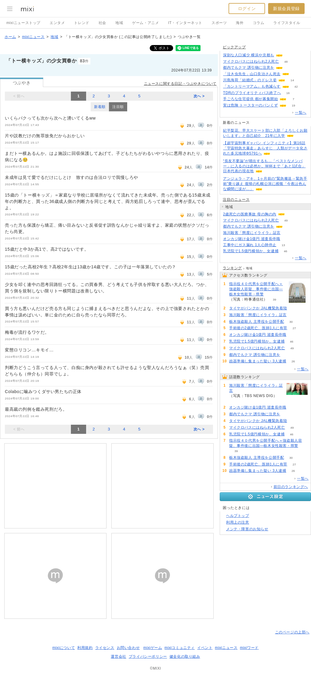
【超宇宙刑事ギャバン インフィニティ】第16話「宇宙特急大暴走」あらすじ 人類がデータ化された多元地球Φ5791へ (265, 148)
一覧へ (300, 112)
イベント (204, 648)
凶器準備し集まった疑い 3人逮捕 (257, 361)
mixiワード (249, 648)
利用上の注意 (237, 522)
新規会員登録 (286, 8)
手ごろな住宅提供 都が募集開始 (250, 99)
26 (293, 361)
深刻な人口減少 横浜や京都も (248, 55)
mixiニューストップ (23, 23)
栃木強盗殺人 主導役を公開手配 (256, 321)
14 (292, 80)
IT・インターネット (185, 23)
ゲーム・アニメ (145, 23)
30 (291, 321)
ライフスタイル (286, 23)
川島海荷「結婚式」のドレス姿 (250, 80)
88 (289, 55)
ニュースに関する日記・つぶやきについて (180, 84)
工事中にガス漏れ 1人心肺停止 (249, 245)
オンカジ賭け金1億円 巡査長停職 (251, 239)
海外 (239, 23)
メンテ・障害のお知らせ (247, 529)
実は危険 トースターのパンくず (250, 105)
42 (296, 86)
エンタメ (57, 23)
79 (287, 233)
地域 (119, 23)
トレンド (81, 23)
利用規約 (85, 648)
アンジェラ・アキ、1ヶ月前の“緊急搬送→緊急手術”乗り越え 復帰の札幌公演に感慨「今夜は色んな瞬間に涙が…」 (265, 183)
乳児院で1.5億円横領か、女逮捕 (250, 251)
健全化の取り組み (184, 656)
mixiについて (63, 648)
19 (293, 105)
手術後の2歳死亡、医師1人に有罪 (258, 328)
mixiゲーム (152, 648)
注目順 (118, 107)
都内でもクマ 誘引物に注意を (248, 67)
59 (294, 308)
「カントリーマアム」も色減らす (252, 86)
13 (283, 245)
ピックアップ (234, 47)
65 (289, 226)
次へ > (199, 96)
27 (294, 328)
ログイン (247, 8)
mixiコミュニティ (180, 648)
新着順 (100, 107)
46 (285, 251)
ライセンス (104, 648)
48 (286, 61)
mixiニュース (33, 37)
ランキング (232, 268)
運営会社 (118, 656)
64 (289, 67)
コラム (258, 23)
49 (286, 220)
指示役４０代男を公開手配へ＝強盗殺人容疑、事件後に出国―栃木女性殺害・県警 (256, 289)
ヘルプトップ (237, 516)
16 (288, 93)
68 (287, 239)
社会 (102, 23)
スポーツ (219, 23)
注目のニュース (236, 199)
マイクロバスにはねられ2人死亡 (251, 61)
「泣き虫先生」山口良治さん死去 (252, 74)
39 (274, 299)
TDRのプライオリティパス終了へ (252, 93)
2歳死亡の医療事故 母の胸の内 (249, 214)
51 (296, 74)
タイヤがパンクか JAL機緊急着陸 (258, 308)
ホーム (10, 37)
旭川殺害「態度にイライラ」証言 (252, 233)
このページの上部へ (292, 632)
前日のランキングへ (291, 487)
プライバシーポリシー (148, 656)
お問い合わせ (128, 648)
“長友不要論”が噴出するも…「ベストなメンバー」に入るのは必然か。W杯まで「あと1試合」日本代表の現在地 (264, 166)
